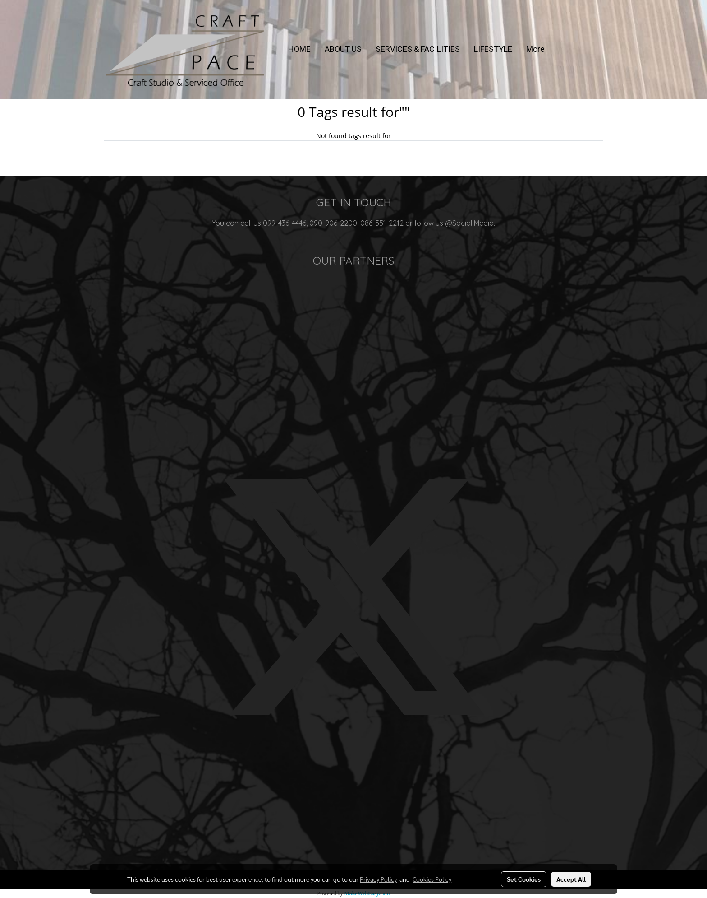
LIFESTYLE (493, 49)
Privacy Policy (378, 879)
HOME (299, 49)
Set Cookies (524, 879)
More (535, 49)
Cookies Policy (432, 879)
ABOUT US (343, 49)
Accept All (571, 879)
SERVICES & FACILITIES (418, 49)
